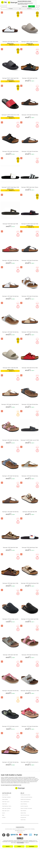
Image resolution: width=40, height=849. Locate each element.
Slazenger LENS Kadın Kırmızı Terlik (30, 367)
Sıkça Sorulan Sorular (25, 815)
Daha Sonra (24, 6)
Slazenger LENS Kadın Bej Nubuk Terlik (29, 583)
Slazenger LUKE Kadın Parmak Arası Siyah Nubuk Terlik (30, 151)
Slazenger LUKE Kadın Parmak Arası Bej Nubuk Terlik (10, 404)
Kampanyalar (23, 817)
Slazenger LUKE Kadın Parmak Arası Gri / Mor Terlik (29, 762)
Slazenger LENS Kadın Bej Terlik (30, 511)
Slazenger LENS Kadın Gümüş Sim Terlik (30, 690)
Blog (3, 815)
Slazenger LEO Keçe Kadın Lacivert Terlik (10, 619)
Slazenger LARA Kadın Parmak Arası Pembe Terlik (30, 655)
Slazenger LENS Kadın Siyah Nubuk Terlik (10, 151)
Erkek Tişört (4, 803)
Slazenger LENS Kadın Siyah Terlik (29, 78)
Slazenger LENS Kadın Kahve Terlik (10, 583)
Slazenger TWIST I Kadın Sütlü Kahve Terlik (29, 41)
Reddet (19, 846)
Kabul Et (7, 846)
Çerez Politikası (24, 803)
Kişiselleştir (31, 846)
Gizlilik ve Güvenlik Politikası (26, 797)
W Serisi (3, 817)
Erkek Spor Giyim (5, 801)
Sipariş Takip (23, 812)
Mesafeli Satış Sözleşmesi (26, 799)
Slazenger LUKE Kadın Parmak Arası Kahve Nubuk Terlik (30, 115)
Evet (31, 6)
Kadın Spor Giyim (5, 810)
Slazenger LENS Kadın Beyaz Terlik (10, 41)
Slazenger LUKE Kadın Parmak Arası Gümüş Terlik (10, 332)
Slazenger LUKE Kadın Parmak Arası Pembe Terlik (10, 690)
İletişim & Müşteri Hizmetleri (26, 808)
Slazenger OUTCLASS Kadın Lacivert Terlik (10, 726)
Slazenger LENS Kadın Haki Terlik (10, 654)
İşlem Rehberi (23, 810)
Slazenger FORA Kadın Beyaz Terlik (30, 547)
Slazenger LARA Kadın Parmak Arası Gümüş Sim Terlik (30, 296)
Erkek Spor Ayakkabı (6, 797)
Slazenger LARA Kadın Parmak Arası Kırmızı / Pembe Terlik (10, 440)
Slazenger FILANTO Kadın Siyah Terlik (29, 223)
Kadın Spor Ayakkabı (6, 808)
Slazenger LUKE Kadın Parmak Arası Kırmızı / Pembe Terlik (10, 762)
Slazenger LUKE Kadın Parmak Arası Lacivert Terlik (30, 404)
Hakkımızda (23, 819)
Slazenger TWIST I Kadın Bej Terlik (10, 367)
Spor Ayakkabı (5, 794)
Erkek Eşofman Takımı (6, 806)
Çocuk (3, 812)
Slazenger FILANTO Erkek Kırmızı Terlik (10, 114)
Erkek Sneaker (5, 799)
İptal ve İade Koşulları (25, 801)
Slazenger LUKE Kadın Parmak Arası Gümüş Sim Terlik (30, 476)
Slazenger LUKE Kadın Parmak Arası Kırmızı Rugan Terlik (30, 726)
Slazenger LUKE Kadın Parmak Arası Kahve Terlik (10, 511)
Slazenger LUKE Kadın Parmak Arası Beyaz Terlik (10, 296)
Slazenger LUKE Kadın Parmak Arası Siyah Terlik (30, 260)
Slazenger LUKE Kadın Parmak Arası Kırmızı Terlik (10, 260)
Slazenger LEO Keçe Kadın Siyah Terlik (29, 619)
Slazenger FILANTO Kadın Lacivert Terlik (30, 440)
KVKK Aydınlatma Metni (25, 794)
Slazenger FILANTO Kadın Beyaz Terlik (10, 187)
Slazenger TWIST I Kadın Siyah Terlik (10, 78)
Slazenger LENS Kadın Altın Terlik (10, 547)
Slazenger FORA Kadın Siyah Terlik (10, 223)
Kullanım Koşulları (24, 806)
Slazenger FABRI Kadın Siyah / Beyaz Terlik (29, 187)
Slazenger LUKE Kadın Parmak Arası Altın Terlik (30, 332)
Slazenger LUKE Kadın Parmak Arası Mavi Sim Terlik (10, 476)
